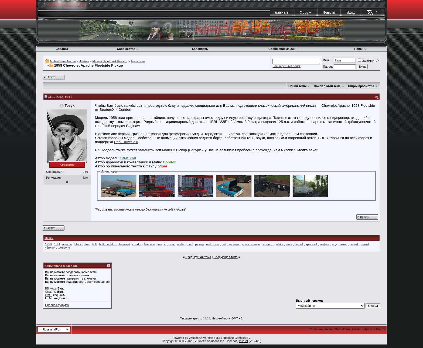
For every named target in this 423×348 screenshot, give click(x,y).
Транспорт (138, 61)
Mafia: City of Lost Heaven (109, 61)
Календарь (200, 48)
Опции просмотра (361, 86)
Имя (326, 60)
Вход (351, 12)
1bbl (57, 244)
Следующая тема (225, 257)
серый (354, 244)
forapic (162, 244)
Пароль (328, 66)
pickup (199, 244)
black (77, 244)
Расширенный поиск (286, 66)
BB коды (51, 288)
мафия (324, 244)
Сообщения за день (282, 48)
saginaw (233, 244)
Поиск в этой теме (327, 86)
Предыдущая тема (198, 257)
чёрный (50, 247)
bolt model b (107, 244)
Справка (62, 48)
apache (67, 244)
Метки (49, 238)
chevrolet (124, 244)
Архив (368, 329)
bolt (94, 244)
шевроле (64, 247)
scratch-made (251, 244)
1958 (48, 244)
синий (365, 244)
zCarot (243, 341)
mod (190, 244)
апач (289, 244)
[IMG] (48, 295)
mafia (181, 244)
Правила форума (57, 304)
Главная (281, 12)
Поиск (360, 48)
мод (334, 244)
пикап (343, 244)
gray (172, 244)
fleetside (149, 244)
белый (299, 244)
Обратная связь (320, 329)
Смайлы (50, 291)
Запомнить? (368, 60)
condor (137, 244)
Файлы (329, 12)
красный (311, 244)
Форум (305, 12)
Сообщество (128, 48)
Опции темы (297, 86)
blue (87, 244)
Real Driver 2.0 (126, 142)
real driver (212, 244)
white (279, 244)
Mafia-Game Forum (63, 61)
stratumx (268, 244)
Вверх (380, 329)
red (224, 244)
